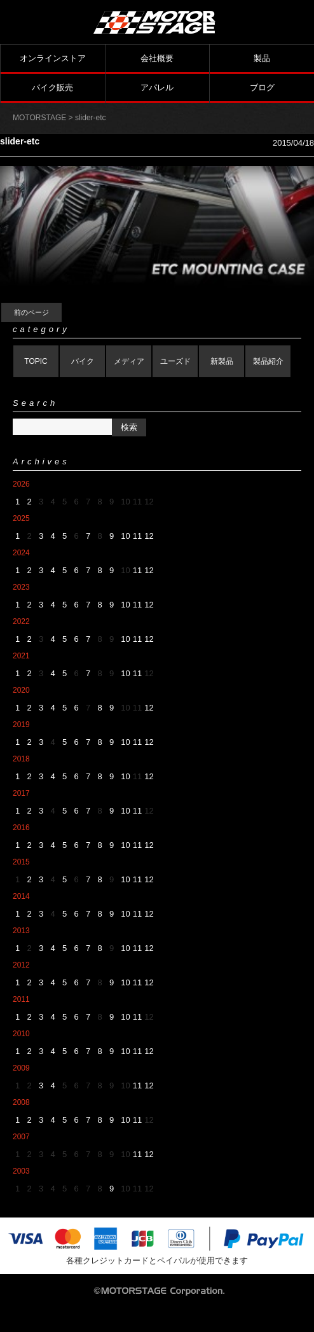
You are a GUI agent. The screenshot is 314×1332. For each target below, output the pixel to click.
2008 (21, 1102)
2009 (21, 1068)
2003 (21, 1171)
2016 (21, 827)
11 (137, 536)
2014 (21, 896)
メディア (129, 361)
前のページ (31, 312)
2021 (21, 655)
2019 (21, 724)
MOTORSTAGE (39, 117)
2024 (21, 552)
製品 (262, 58)
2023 (21, 587)
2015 (21, 861)
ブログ (262, 87)
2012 (21, 965)
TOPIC (35, 361)
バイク (82, 361)
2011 (21, 999)
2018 (21, 758)
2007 (21, 1136)
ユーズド (175, 361)
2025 (21, 518)
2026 (21, 484)
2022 (21, 621)
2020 (21, 690)
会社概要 (157, 58)
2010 (21, 1033)
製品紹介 (268, 361)
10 (125, 536)
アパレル (157, 87)
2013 (21, 930)
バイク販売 (52, 87)
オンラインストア (53, 58)
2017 (21, 793)
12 (148, 536)
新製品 (221, 361)
